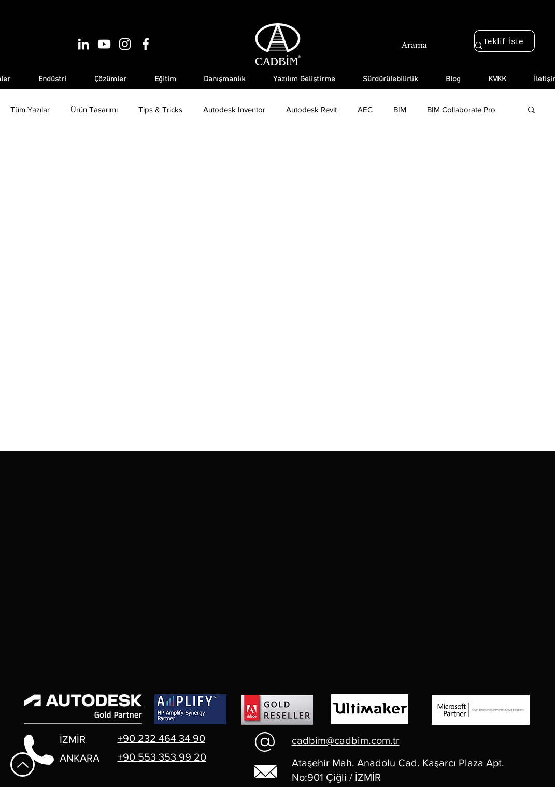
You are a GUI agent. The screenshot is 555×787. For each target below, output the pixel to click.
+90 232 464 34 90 (161, 738)
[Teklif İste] (504, 41)
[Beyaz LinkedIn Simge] (83, 44)
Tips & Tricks (160, 109)
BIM (399, 109)
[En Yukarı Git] (22, 764)
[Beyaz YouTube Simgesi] (104, 44)
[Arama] (424, 45)
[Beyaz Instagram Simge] (125, 44)
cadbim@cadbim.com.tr (346, 740)
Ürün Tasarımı (94, 109)
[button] (531, 110)
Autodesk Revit (311, 109)
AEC (365, 109)
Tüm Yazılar (30, 109)
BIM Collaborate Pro (461, 109)
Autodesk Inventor (234, 109)
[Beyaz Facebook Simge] (145, 44)
